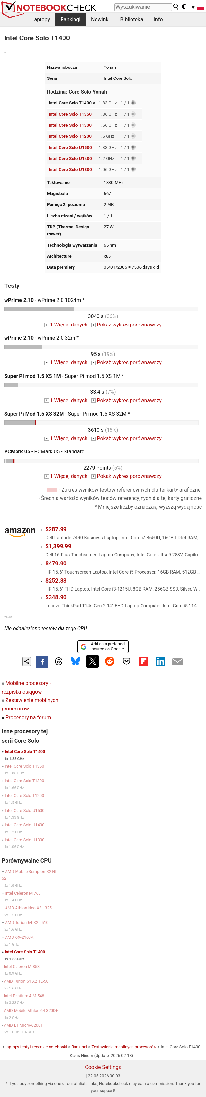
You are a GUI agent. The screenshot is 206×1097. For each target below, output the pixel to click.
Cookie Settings (103, 1067)
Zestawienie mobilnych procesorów (123, 1046)
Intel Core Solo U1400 (70, 158)
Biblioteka (131, 19)
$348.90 (56, 597)
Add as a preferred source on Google (102, 646)
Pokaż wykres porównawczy (126, 325)
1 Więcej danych (65, 325)
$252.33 (56, 580)
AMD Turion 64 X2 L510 (26, 922)
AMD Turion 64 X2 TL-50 (26, 981)
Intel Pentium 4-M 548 (24, 995)
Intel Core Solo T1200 (70, 136)
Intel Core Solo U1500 (70, 147)
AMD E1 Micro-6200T (23, 1025)
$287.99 (56, 529)
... (198, 19)
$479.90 (56, 563)
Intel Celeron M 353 (22, 966)
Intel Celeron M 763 (23, 893)
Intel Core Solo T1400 (25, 751)
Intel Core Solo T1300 (70, 125)
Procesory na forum (28, 717)
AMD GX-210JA (19, 937)
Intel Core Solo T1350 (70, 114)
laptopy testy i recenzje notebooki (36, 1046)
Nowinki (100, 19)
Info (158, 19)
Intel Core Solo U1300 (70, 169)
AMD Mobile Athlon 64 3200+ (31, 1010)
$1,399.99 (58, 546)
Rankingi (70, 19)
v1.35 (8, 616)
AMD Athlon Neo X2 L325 (28, 908)
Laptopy (40, 19)
